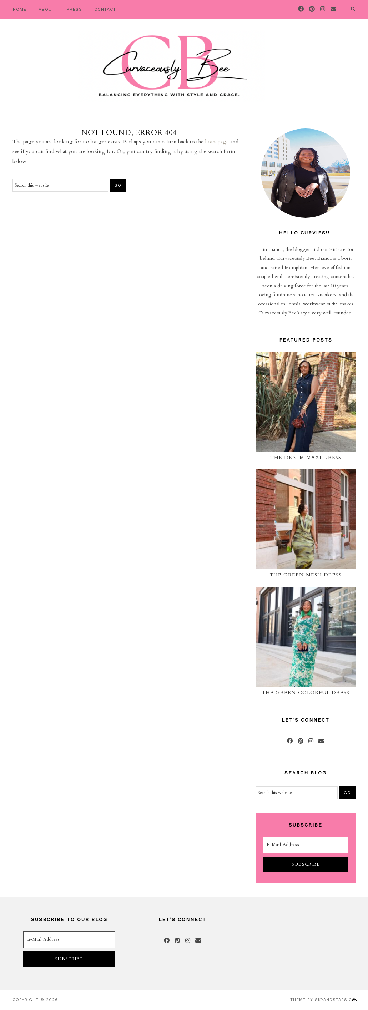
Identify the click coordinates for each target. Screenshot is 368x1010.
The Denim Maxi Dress (305, 457)
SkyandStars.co (335, 1000)
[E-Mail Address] (305, 845)
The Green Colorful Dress (305, 692)
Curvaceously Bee (171, 66)
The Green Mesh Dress (305, 574)
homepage (217, 141)
